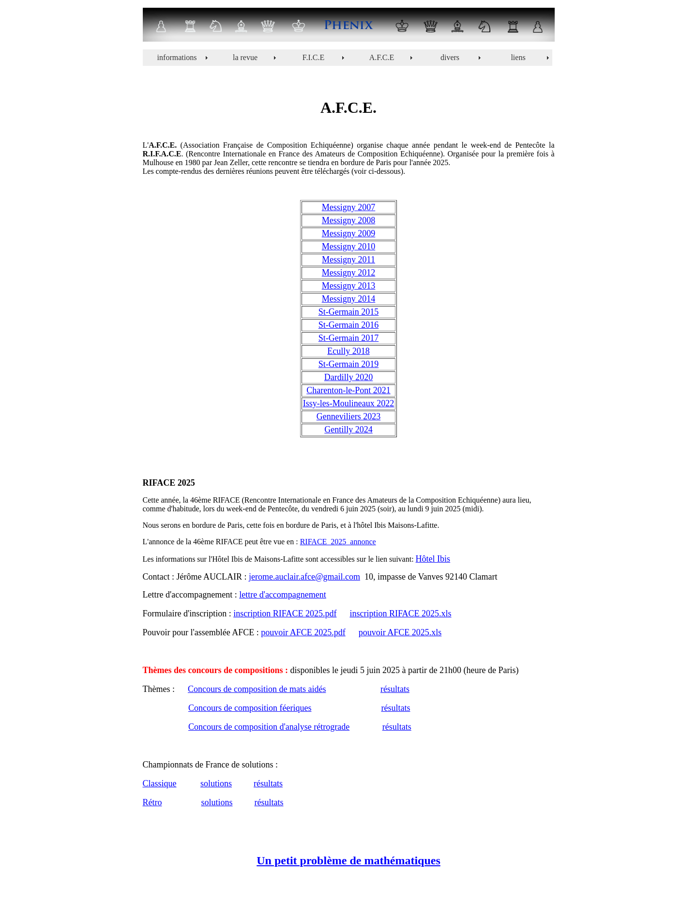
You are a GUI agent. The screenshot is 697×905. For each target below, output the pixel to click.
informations (177, 57)
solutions (216, 783)
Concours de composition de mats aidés (257, 689)
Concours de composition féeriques (249, 708)
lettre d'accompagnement (282, 594)
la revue (245, 57)
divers (449, 57)
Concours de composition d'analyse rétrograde (268, 727)
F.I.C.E (313, 57)
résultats (394, 689)
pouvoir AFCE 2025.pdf (303, 632)
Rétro (152, 802)
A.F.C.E (381, 57)
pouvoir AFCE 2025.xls (400, 632)
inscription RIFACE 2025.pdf (284, 613)
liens (518, 57)
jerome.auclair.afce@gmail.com (304, 577)
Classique (160, 783)
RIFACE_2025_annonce (338, 541)
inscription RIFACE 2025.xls (400, 613)
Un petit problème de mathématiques (348, 860)
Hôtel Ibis (433, 559)
